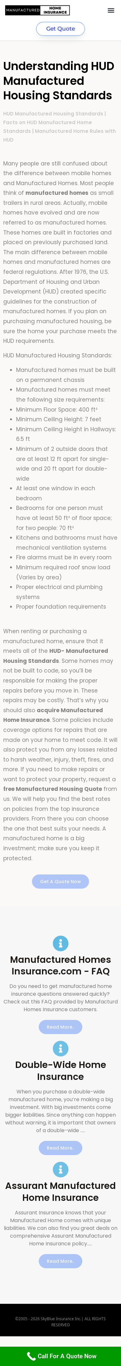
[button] (111, 10)
